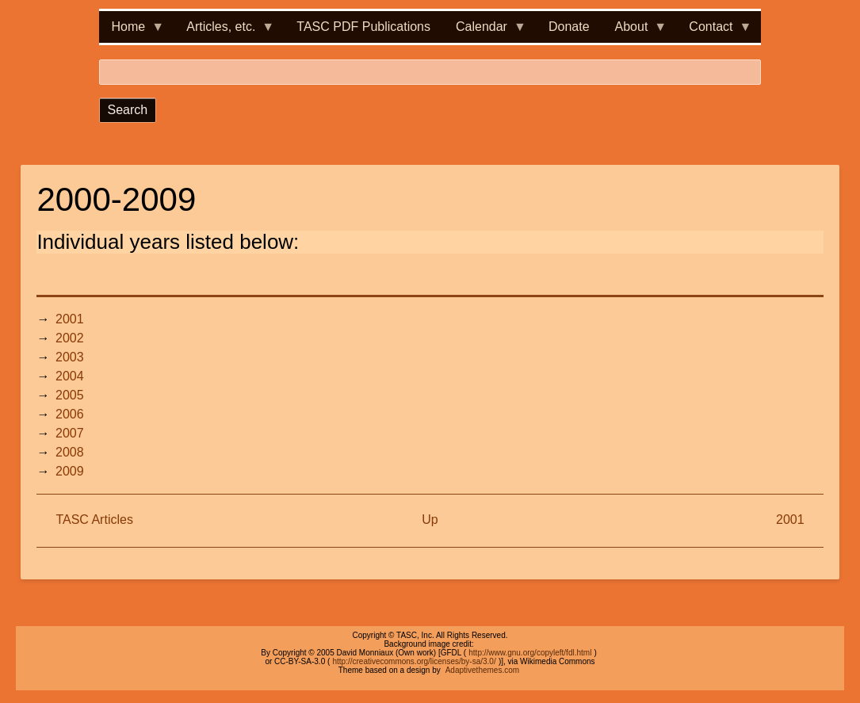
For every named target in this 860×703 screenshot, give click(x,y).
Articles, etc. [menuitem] (224, 31)
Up (430, 519)
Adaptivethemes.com (482, 670)
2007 (69, 433)
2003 (69, 357)
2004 (69, 376)
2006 (69, 414)
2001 (69, 319)
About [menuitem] (634, 31)
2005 (69, 395)
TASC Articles (94, 519)
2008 (69, 452)
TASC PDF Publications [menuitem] (363, 26)
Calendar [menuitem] (484, 31)
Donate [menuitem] (569, 26)
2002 (69, 338)
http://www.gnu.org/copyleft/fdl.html (529, 652)
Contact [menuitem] (713, 31)
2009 (69, 471)
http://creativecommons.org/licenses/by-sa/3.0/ (413, 661)
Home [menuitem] (132, 31)
